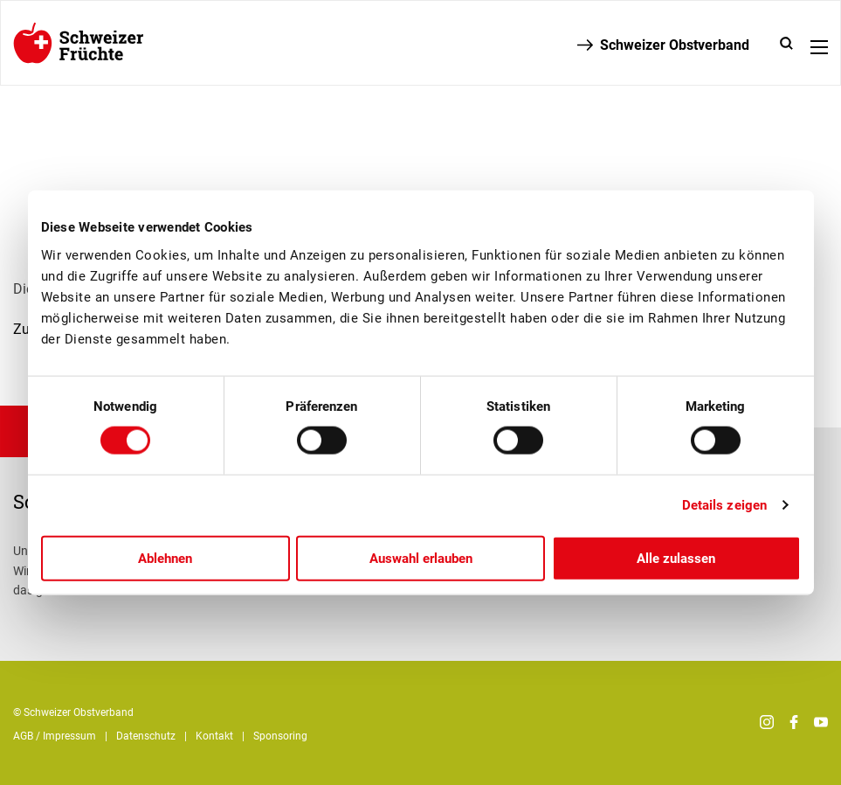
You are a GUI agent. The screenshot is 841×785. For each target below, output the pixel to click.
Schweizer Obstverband (674, 45)
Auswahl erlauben (420, 558)
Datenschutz (146, 736)
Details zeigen (724, 505)
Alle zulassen (676, 558)
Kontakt (214, 736)
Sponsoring (280, 736)
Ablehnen (165, 558)
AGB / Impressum (54, 736)
